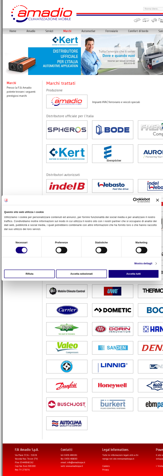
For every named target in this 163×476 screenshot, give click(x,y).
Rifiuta (29, 273)
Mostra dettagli (143, 263)
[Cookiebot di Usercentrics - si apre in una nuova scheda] (132, 200)
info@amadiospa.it (76, 462)
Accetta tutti (133, 273)
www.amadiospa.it (74, 466)
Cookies (106, 466)
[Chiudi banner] (157, 200)
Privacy (105, 469)
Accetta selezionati (81, 273)
